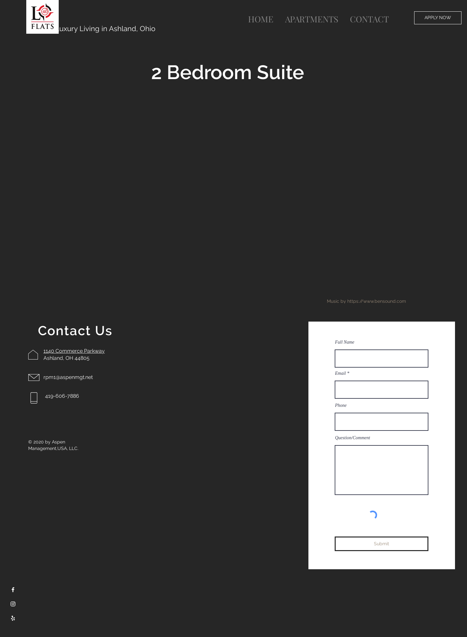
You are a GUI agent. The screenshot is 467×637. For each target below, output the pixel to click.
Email (340, 373)
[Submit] (381, 544)
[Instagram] (13, 604)
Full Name (344, 342)
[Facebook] (13, 589)
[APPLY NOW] (437, 17)
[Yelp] (13, 618)
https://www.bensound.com (376, 301)
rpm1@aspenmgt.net (68, 377)
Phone (341, 405)
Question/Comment (352, 438)
